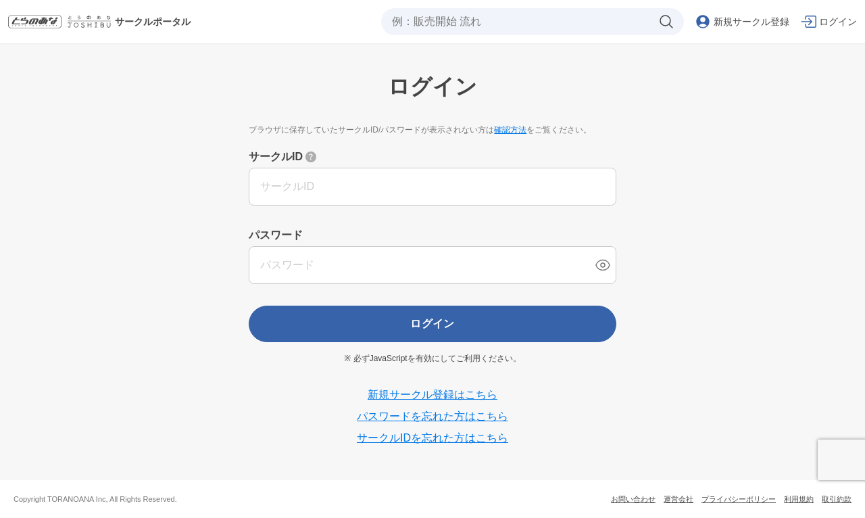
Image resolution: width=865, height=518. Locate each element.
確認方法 (510, 130)
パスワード (276, 235)
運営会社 (678, 499)
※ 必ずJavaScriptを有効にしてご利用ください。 (432, 358)
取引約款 (836, 499)
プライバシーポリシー (738, 499)
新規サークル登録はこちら (432, 394)
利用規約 (799, 499)
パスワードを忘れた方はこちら (432, 416)
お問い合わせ (633, 499)
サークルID (276, 156)
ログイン (432, 323)
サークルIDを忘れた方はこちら (432, 438)
